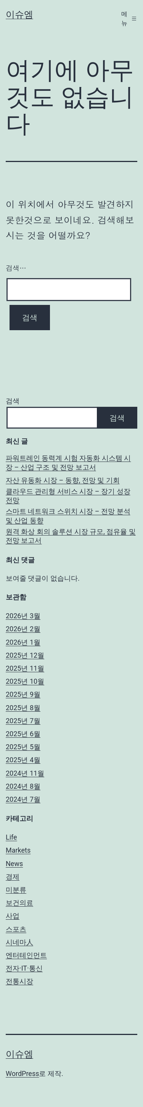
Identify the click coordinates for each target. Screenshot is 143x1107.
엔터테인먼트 (26, 955)
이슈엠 (19, 14)
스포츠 (16, 929)
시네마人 (19, 942)
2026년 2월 (23, 629)
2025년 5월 (23, 747)
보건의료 (19, 903)
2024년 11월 (25, 773)
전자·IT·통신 (24, 968)
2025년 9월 (23, 694)
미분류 (16, 890)
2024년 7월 (23, 799)
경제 (12, 877)
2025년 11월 (25, 668)
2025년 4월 (23, 760)
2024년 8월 (23, 786)
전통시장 (19, 981)
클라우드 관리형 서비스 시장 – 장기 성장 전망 (68, 495)
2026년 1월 (23, 642)
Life (11, 837)
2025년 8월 (23, 708)
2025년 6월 (23, 734)
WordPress (22, 1073)
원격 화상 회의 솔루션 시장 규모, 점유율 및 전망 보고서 (71, 535)
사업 (12, 916)
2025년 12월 (25, 655)
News (14, 864)
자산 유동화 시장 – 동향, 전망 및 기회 (63, 480)
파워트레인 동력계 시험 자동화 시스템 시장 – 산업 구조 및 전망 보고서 (68, 462)
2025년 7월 (23, 721)
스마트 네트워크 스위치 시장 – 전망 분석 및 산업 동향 (68, 515)
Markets (18, 850)
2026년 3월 (23, 616)
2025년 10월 (25, 681)
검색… (16, 268)
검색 (12, 401)
